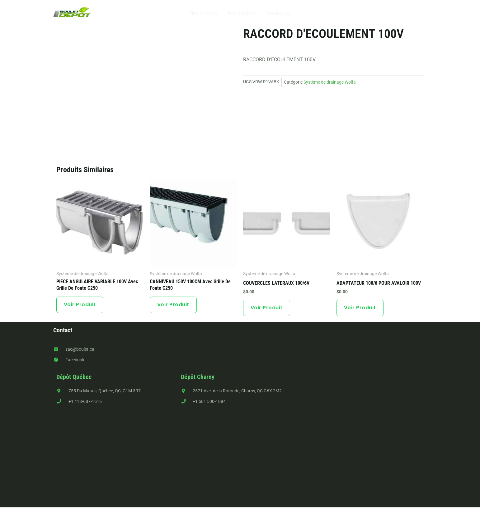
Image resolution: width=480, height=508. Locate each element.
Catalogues (278, 13)
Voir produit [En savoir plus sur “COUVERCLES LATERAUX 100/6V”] (267, 308)
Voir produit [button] (360, 308)
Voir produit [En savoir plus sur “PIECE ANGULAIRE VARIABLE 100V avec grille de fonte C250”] (80, 304)
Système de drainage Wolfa (330, 82)
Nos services (242, 13)
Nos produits (204, 13)
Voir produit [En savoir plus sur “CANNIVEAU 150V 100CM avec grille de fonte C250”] (174, 304)
